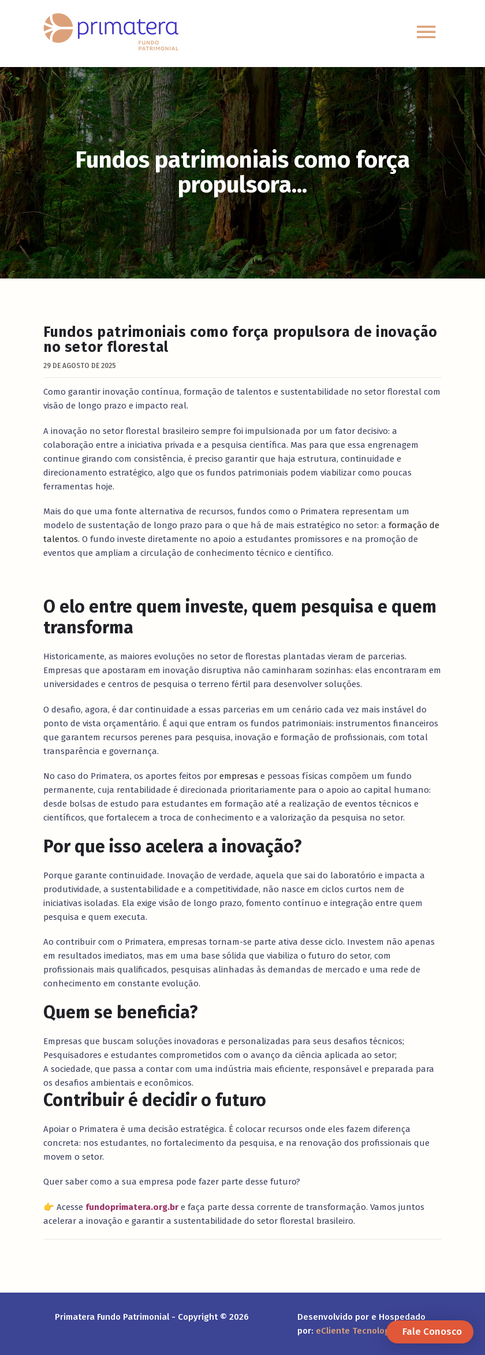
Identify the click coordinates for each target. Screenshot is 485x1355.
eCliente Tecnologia (356, 1331)
